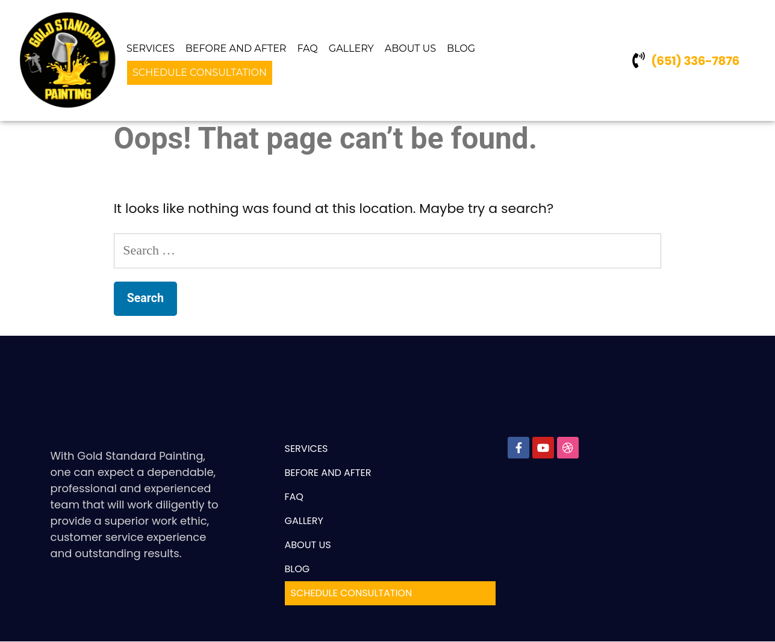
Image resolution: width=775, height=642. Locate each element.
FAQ (307, 48)
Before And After (236, 48)
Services (150, 48)
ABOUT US (410, 48)
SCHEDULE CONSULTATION (199, 72)
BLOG (461, 48)
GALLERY (351, 48)
